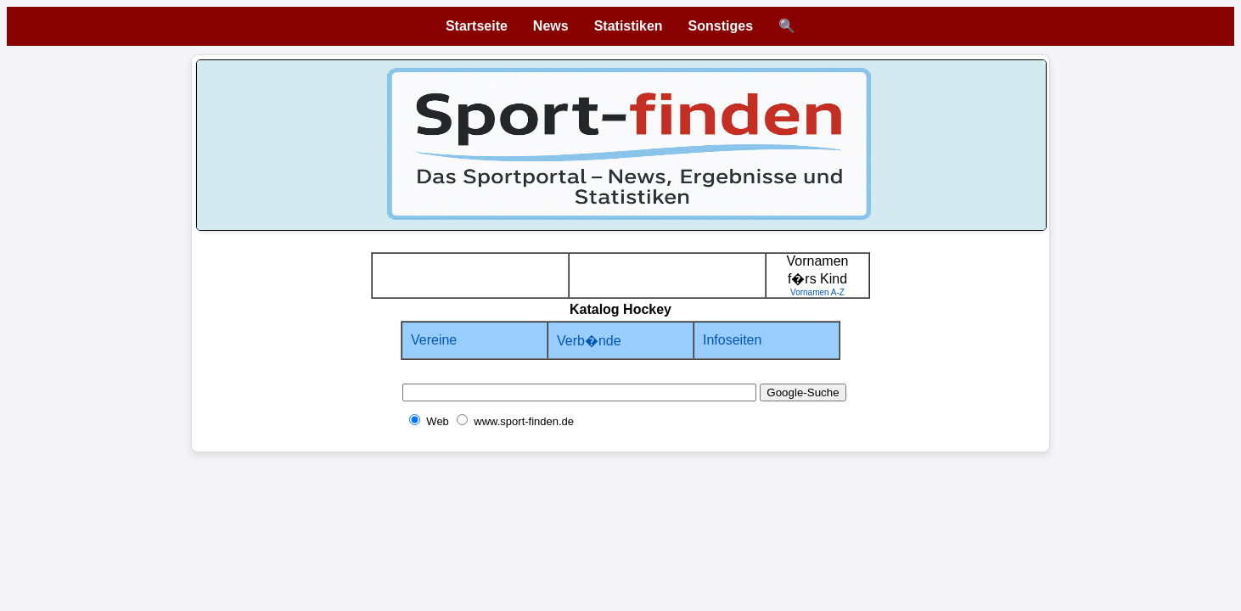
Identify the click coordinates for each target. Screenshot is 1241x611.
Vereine (434, 340)
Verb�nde (589, 341)
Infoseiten (732, 340)
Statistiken (628, 26)
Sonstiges (720, 26)
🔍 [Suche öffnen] (786, 26)
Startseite (477, 26)
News (551, 26)
